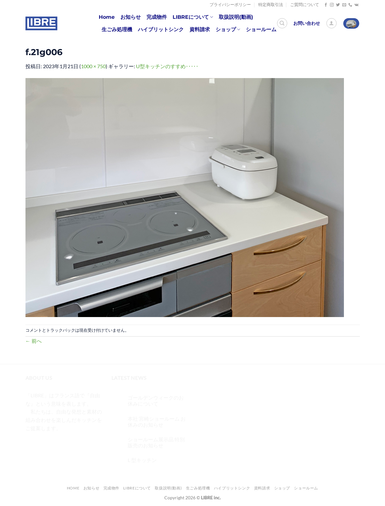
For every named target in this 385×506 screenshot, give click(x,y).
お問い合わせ (306, 23)
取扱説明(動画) (236, 17)
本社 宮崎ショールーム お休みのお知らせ (157, 422)
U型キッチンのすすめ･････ (167, 66)
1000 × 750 (93, 66)
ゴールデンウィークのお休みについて (156, 400)
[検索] (282, 23)
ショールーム (261, 29)
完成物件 (156, 17)
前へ (33, 341)
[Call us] (350, 5)
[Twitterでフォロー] (338, 5)
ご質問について (304, 4)
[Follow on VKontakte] (356, 5)
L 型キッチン (142, 460)
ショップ (228, 29)
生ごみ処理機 (117, 29)
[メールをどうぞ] (344, 5)
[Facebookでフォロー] (326, 5)
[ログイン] (331, 23)
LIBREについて (193, 17)
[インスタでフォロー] (332, 5)
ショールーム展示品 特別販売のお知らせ (156, 442)
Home (107, 17)
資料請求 (199, 29)
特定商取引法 (270, 4)
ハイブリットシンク (161, 29)
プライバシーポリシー (230, 4)
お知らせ (130, 17)
